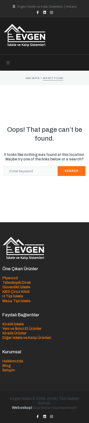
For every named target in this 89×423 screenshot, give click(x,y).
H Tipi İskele (12, 296)
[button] (8, 62)
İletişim (8, 370)
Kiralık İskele (13, 324)
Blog (6, 366)
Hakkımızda (12, 361)
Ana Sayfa (32, 78)
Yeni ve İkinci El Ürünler (22, 329)
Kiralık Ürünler (14, 333)
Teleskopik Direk (16, 282)
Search (72, 171)
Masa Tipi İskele (16, 301)
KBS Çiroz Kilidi (16, 292)
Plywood (10, 278)
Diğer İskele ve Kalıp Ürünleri (26, 338)
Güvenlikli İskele (16, 287)
